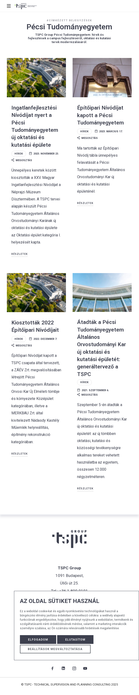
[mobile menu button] (9, 6)
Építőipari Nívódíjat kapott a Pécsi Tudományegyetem (100, 115)
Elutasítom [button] (75, 639)
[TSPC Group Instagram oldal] (74, 668)
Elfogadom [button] (38, 639)
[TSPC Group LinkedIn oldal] (63, 668)
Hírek (18, 153)
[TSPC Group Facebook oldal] (52, 668)
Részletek (19, 254)
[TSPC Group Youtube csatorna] (85, 668)
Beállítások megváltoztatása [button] (55, 649)
